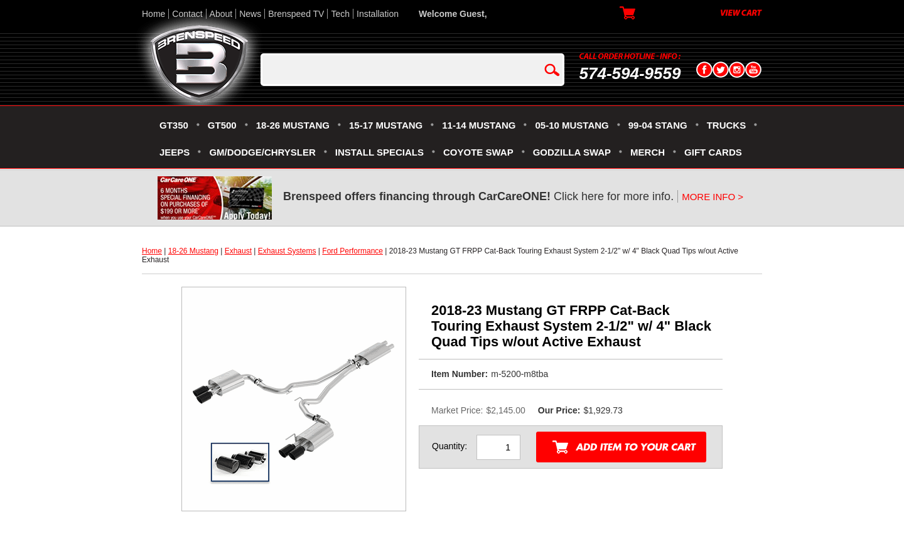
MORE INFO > (712, 196)
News (250, 14)
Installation (378, 14)
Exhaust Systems (287, 251)
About (221, 14)
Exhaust (238, 251)
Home (153, 14)
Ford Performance (352, 251)
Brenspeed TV (296, 14)
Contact (187, 14)
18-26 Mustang (193, 251)
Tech (340, 14)
